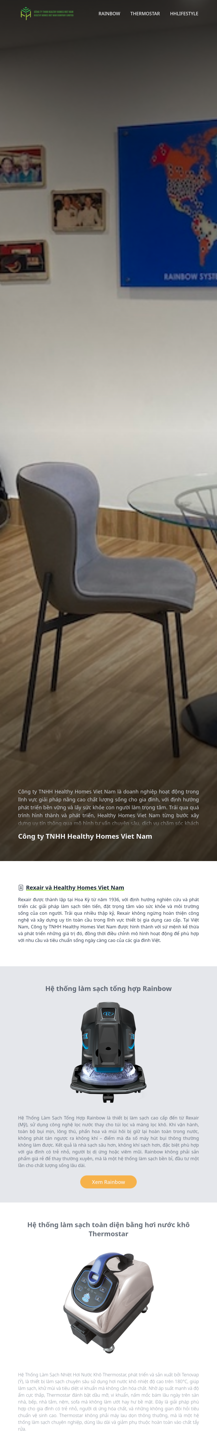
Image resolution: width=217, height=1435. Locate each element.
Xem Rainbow (108, 1183)
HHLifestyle (184, 13)
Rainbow (109, 13)
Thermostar (145, 13)
